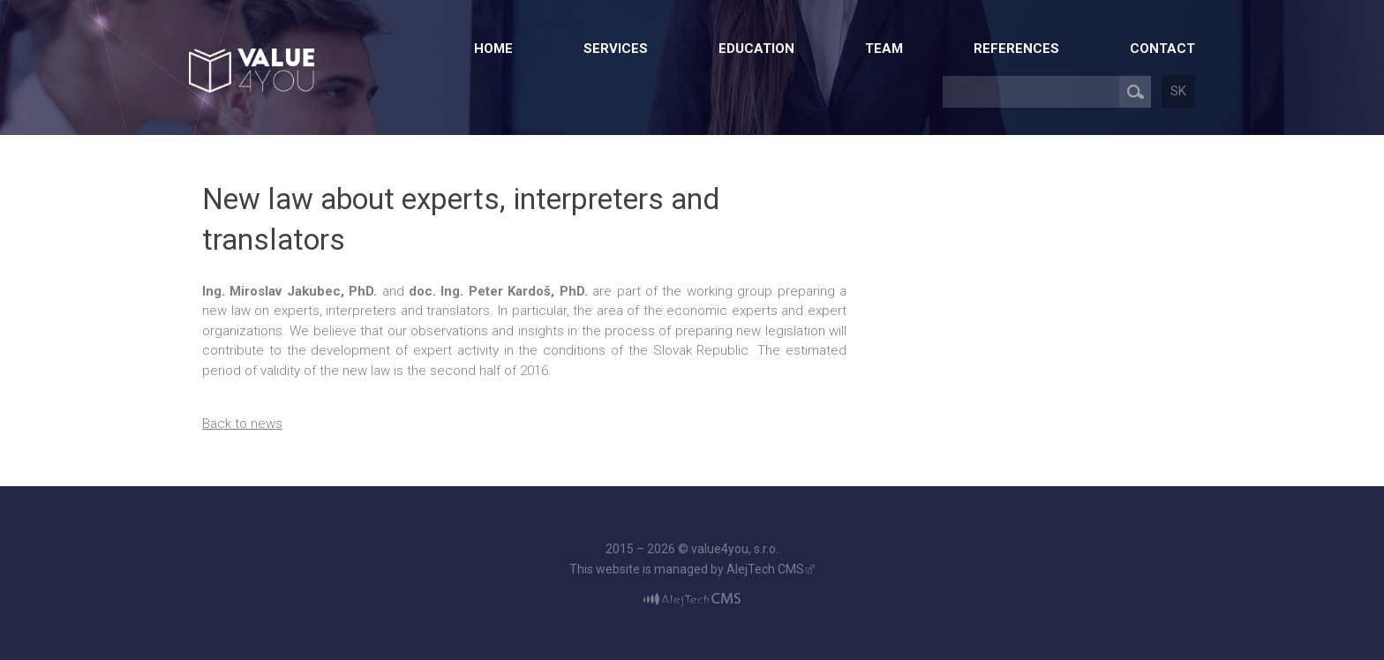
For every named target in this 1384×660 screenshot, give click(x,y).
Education (756, 48)
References (1016, 48)
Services (615, 48)
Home (493, 48)
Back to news (242, 423)
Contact (1162, 48)
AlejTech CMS (765, 569)
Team (884, 48)
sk (1178, 91)
